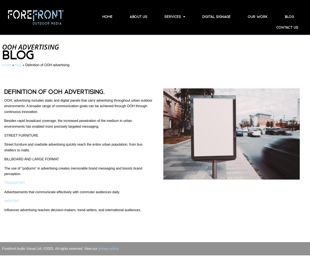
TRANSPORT (14, 183)
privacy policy (108, 248)
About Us (138, 16)
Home (107, 16)
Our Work (258, 16)
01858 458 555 (276, 7)
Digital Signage (216, 16)
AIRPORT (11, 201)
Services (174, 16)
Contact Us (287, 27)
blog (289, 16)
